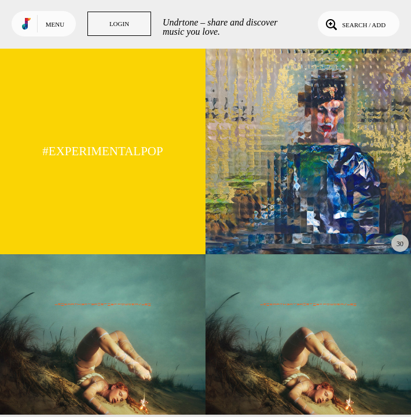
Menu (55, 24)
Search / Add (355, 24)
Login (119, 23)
